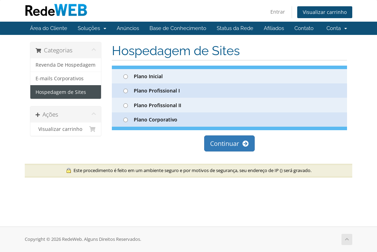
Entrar (277, 11)
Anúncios (128, 28)
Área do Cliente (48, 28)
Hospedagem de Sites (61, 92)
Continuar (229, 143)
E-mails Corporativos (60, 78)
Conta (336, 28)
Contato (304, 28)
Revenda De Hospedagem (65, 65)
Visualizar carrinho (325, 12)
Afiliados (274, 28)
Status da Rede (235, 28)
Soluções (92, 28)
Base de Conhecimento (177, 28)
